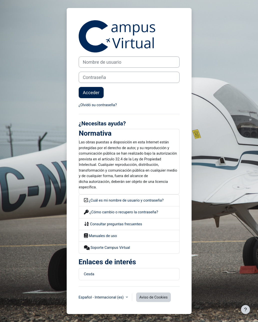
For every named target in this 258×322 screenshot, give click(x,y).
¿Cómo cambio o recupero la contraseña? (123, 212)
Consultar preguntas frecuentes (115, 224)
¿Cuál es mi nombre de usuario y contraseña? (126, 200)
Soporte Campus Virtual (110, 247)
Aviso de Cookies (153, 297)
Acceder (91, 92)
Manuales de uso (102, 236)
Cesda (89, 274)
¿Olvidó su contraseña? (98, 105)
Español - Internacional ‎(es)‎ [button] (102, 297)
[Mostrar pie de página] (245, 309)
